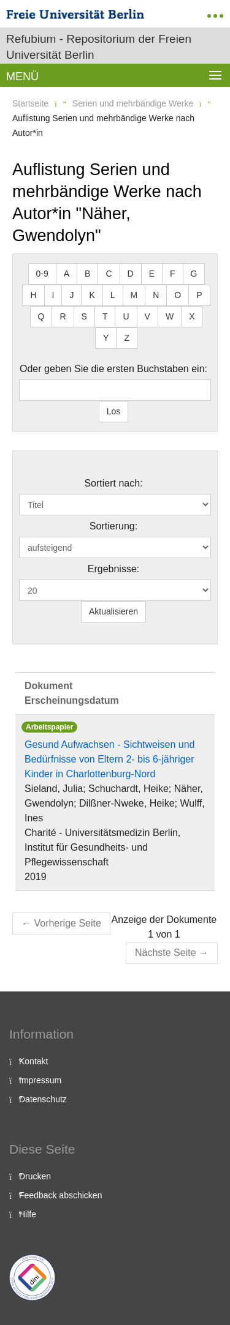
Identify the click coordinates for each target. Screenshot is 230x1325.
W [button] (170, 316)
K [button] (91, 295)
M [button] (134, 295)
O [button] (177, 295)
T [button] (105, 316)
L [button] (112, 295)
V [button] (147, 316)
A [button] (66, 273)
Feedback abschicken (60, 1195)
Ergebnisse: (114, 569)
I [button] (53, 295)
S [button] (84, 316)
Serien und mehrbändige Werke (132, 103)
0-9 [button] (42, 273)
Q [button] (41, 316)
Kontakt (33, 1061)
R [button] (62, 316)
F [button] (172, 273)
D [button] (131, 273)
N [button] (156, 295)
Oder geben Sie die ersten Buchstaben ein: (113, 369)
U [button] (126, 316)
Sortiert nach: (113, 483)
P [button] (199, 295)
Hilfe (27, 1214)
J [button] (71, 295)
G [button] (194, 273)
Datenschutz (43, 1099)
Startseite (30, 103)
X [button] (191, 316)
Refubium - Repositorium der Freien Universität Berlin (98, 46)
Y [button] (106, 338)
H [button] (33, 295)
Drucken (35, 1176)
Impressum (40, 1080)
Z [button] (126, 338)
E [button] (152, 273)
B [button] (87, 273)
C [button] (108, 273)
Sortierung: (113, 526)
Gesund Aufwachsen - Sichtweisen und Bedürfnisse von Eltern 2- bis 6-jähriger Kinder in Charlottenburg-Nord (110, 759)
